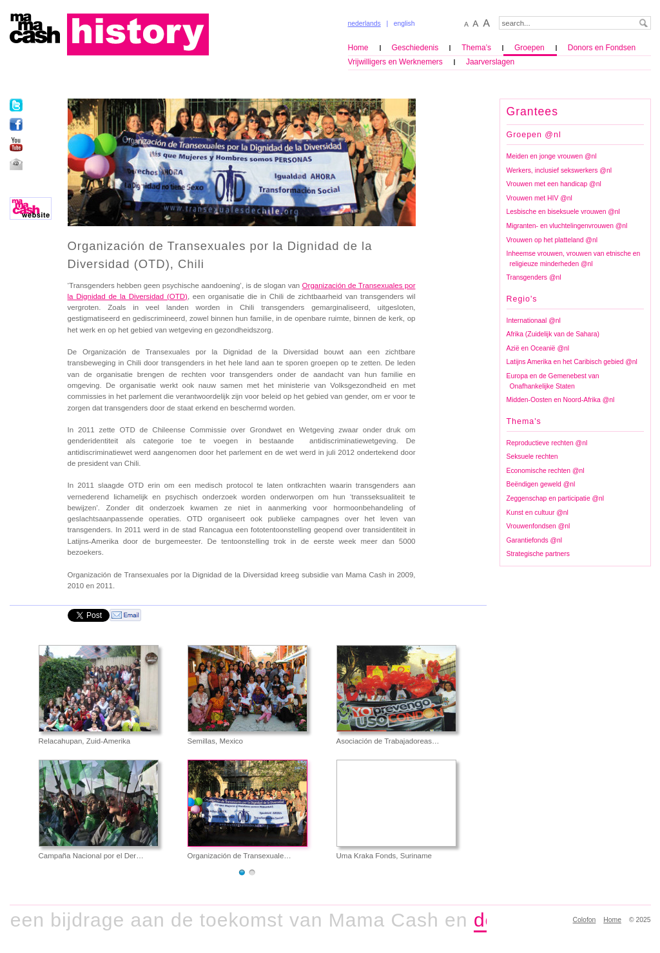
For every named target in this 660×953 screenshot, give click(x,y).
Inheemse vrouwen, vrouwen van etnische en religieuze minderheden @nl (574, 258)
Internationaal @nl (534, 320)
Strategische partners (538, 553)
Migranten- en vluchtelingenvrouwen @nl (567, 225)
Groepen (529, 47)
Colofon (584, 919)
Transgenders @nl (534, 277)
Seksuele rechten (532, 456)
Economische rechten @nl (546, 470)
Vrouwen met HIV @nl (539, 198)
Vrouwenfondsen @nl (538, 526)
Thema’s (476, 47)
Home (358, 47)
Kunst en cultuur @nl (537, 512)
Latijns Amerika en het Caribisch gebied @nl (572, 361)
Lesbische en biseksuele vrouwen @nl (563, 211)
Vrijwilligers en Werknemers (395, 61)
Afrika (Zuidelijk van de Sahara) (553, 334)
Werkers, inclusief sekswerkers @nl (559, 170)
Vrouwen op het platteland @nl (552, 240)
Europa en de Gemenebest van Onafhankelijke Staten (553, 381)
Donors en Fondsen (602, 47)
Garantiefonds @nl (535, 540)
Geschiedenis (415, 47)
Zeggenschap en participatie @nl (556, 498)
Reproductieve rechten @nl (547, 443)
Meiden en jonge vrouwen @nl (552, 156)
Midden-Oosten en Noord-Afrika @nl (561, 399)
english (404, 23)
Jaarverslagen (490, 61)
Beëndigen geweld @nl (541, 484)
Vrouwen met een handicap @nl (554, 184)
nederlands (364, 23)
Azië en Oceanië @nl (538, 348)
